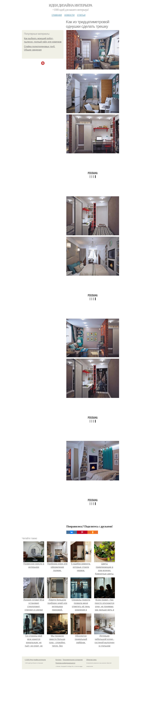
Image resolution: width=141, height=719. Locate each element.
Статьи (81, 14)
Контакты (58, 659)
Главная (57, 14)
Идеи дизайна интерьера (70, 5)
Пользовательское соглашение (73, 659)
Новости (69, 14)
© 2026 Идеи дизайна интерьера (35, 659)
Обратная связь (91, 659)
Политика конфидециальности (65, 663)
